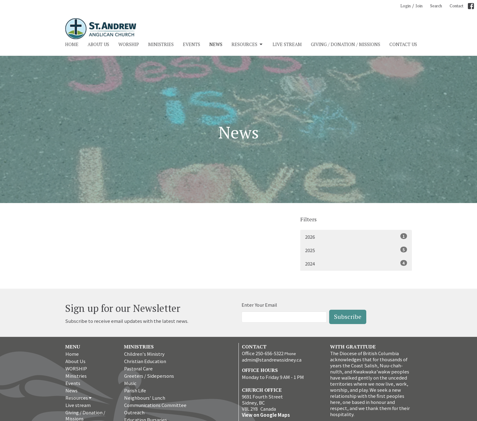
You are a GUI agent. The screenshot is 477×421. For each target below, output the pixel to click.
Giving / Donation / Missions (345, 44)
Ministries (161, 44)
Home (71, 44)
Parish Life (135, 390)
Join (419, 6)
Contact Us (403, 44)
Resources (247, 44)
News (215, 44)
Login (405, 6)
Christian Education (145, 361)
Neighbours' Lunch (144, 397)
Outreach (134, 412)
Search (436, 6)
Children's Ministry (144, 354)
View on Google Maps (266, 415)
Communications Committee (155, 405)
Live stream (287, 44)
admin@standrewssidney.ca (271, 359)
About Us (98, 44)
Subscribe (347, 316)
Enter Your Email (259, 304)
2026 (356, 236)
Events (191, 44)
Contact (456, 6)
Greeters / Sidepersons (149, 376)
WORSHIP (128, 44)
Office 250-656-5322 (263, 353)
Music (130, 383)
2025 (356, 250)
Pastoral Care (138, 368)
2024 (356, 263)
